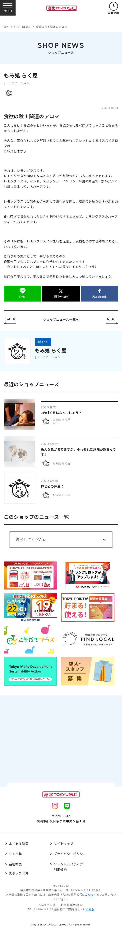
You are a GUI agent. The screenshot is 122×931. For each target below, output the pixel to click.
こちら (89, 894)
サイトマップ (63, 843)
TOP (5, 26)
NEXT (111, 319)
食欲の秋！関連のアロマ (51, 26)
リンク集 (15, 853)
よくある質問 (18, 843)
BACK (10, 319)
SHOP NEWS (22, 26)
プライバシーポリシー (70, 853)
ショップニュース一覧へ (61, 320)
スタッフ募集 (18, 873)
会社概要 (15, 864)
